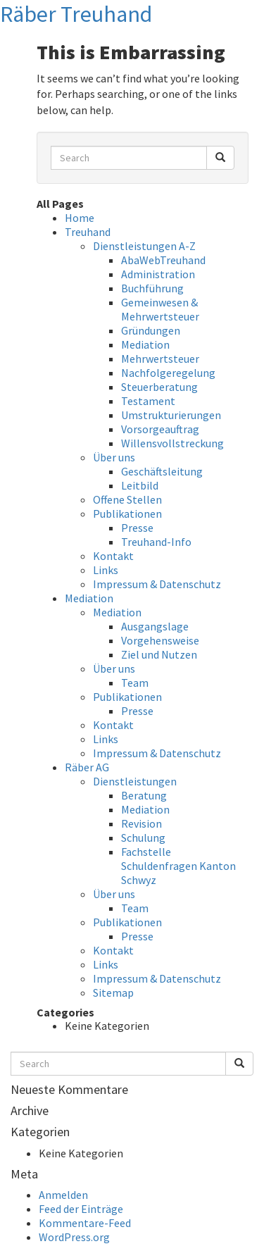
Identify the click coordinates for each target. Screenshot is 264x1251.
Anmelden (63, 1195)
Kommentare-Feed (85, 1223)
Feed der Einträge (81, 1209)
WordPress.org (74, 1237)
